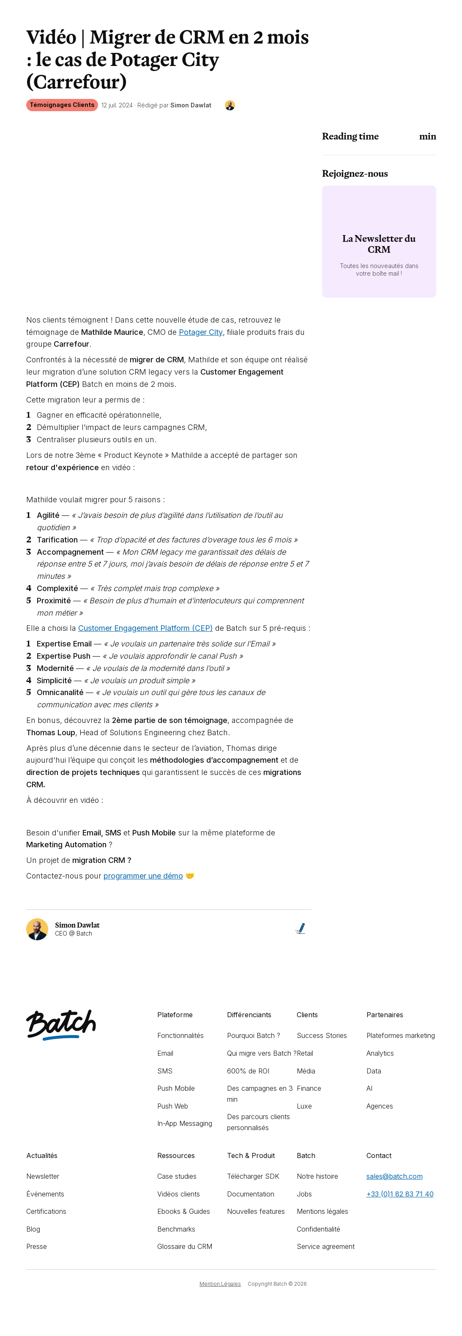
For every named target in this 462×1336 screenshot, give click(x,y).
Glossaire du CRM (184, 1246)
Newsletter (42, 1176)
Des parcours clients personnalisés (258, 1122)
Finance (309, 1088)
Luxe (304, 1106)
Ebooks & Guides (183, 1211)
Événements (45, 1194)
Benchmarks (176, 1229)
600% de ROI (248, 1071)
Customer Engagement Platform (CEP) (145, 628)
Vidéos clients (178, 1194)
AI (369, 1088)
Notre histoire (317, 1176)
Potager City (201, 332)
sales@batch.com (394, 1176)
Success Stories (322, 1035)
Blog (33, 1229)
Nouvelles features (256, 1211)
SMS (164, 1071)
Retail (305, 1053)
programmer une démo (143, 875)
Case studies (177, 1176)
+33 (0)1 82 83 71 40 (400, 1194)
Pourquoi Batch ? (253, 1035)
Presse (36, 1246)
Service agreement (326, 1246)
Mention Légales (220, 1284)
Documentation (250, 1194)
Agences (379, 1106)
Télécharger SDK (253, 1176)
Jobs (304, 1194)
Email (165, 1053)
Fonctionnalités (180, 1035)
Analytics (380, 1053)
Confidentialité (318, 1229)
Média (306, 1071)
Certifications (46, 1211)
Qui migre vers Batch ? (262, 1053)
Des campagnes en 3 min (260, 1093)
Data (373, 1071)
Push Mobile (176, 1088)
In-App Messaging (184, 1123)
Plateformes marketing (400, 1035)
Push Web (172, 1106)
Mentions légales (322, 1211)
